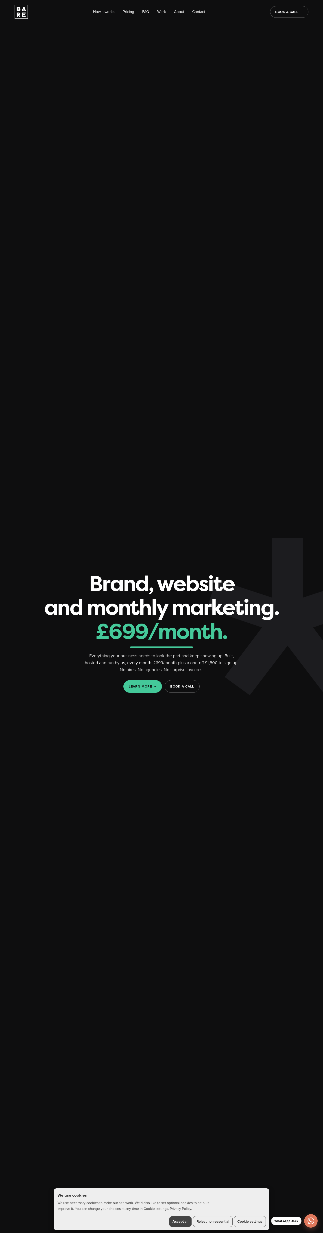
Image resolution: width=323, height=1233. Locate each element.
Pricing (128, 11)
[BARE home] (21, 12)
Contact (198, 11)
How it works (104, 11)
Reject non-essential (212, 1221)
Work (161, 11)
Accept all (180, 1221)
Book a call (286, 11)
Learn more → (143, 686)
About (179, 11)
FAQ (145, 11)
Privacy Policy (180, 1208)
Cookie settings (249, 1221)
